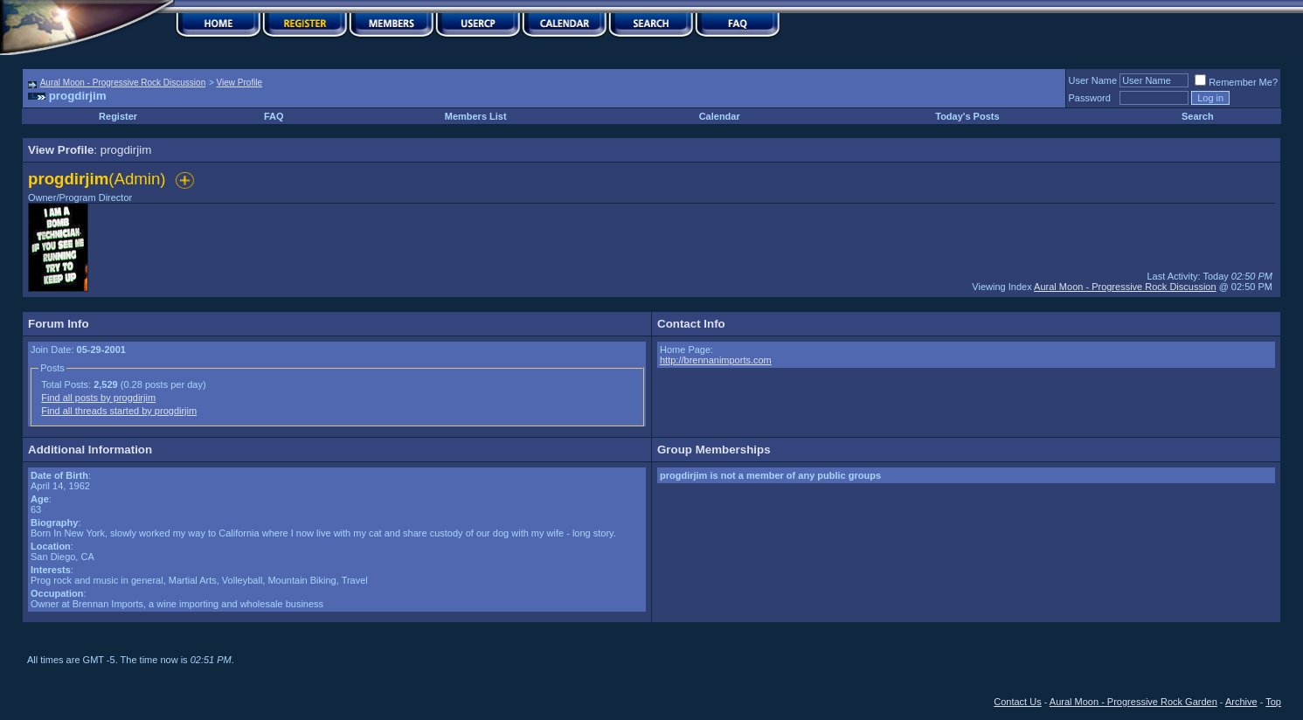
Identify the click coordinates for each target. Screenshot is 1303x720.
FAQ (274, 116)
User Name (1093, 80)
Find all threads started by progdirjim (119, 410)
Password (1090, 98)
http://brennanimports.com (716, 360)
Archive (1241, 701)
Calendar (719, 116)
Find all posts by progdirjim (98, 397)
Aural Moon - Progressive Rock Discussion (123, 82)
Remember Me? (1236, 82)
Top (1273, 701)
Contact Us (1017, 701)
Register (118, 116)
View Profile (240, 82)
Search (1198, 116)
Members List (476, 116)
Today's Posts (967, 116)
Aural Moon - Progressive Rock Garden (1133, 701)
